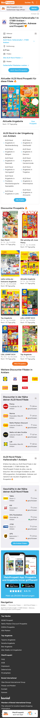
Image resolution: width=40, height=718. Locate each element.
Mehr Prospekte (20, 364)
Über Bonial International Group (13, 682)
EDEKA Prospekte (8, 627)
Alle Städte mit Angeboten (11, 650)
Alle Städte (20, 200)
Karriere (4, 692)
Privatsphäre (6, 673)
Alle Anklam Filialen (20, 543)
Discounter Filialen (15, 605)
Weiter (34, 8)
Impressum (5, 666)
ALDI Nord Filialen (30, 605)
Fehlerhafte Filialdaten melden (15, 65)
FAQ (3, 659)
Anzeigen (35, 14)
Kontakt (4, 689)
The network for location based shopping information (16, 707)
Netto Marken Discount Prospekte (14, 624)
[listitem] (10, 229)
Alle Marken (5, 630)
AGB (3, 663)
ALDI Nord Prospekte (18, 70)
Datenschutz (6, 670)
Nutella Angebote (8, 643)
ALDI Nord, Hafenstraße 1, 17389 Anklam (16, 41)
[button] (37, 2)
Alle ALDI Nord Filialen (12, 58)
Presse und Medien (8, 686)
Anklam (3, 605)
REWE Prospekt (7, 620)
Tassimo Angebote (8, 640)
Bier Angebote (6, 647)
